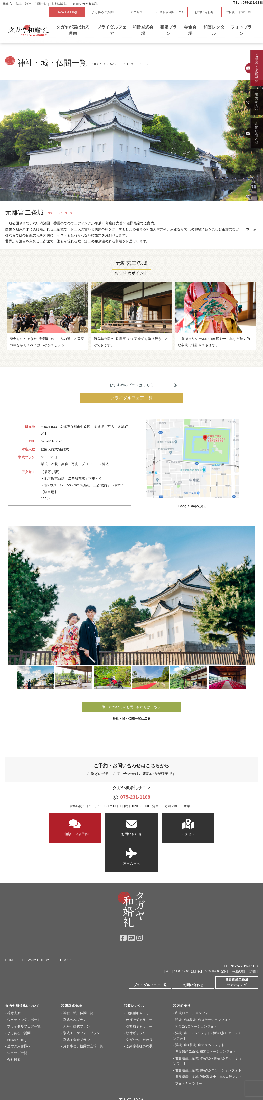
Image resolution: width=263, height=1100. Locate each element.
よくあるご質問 (102, 12)
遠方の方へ (214, 827)
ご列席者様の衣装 (139, 1017)
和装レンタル (213, 30)
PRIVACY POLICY (35, 930)
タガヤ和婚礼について (22, 976)
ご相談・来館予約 (238, 12)
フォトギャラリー (188, 1054)
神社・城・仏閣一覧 (78, 983)
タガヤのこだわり (139, 1010)
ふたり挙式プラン (76, 997)
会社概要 (14, 1030)
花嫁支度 (14, 983)
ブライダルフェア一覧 (131, 398)
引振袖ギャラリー (139, 997)
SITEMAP (64, 930)
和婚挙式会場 (143, 30)
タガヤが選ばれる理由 (73, 30)
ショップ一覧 (17, 1023)
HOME (10, 930)
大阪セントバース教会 (98, 1081)
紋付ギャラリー (137, 1003)
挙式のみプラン (75, 990)
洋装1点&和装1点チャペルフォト (199, 1015)
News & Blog (67, 12)
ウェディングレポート (24, 990)
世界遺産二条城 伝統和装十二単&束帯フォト (208, 1047)
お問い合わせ (204, 12)
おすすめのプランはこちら (131, 385)
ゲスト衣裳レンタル (170, 12)
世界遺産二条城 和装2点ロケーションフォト (208, 1041)
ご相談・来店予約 (48, 827)
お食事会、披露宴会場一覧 (83, 1017)
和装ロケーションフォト (193, 983)
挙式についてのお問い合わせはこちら (131, 707)
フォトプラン (241, 30)
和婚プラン (168, 30)
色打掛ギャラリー (139, 990)
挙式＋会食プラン (76, 1010)
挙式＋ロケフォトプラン (81, 1003)
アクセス (136, 12)
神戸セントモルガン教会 (136, 1081)
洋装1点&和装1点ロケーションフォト (203, 990)
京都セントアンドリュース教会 (56, 1081)
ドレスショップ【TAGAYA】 (177, 1081)
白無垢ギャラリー (139, 983)
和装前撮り (181, 976)
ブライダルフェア (112, 30)
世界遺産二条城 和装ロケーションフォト (205, 1022)
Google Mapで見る (192, 506)
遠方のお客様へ (19, 1017)
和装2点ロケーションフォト (196, 997)
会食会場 (190, 30)
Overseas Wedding (215, 1081)
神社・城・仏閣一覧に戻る (131, 718)
